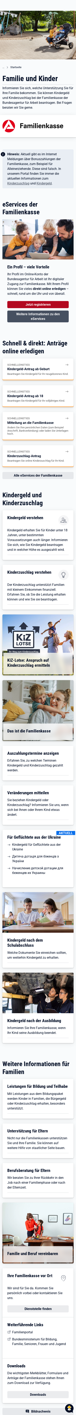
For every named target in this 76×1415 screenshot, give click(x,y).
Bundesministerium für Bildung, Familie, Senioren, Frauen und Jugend (39, 1341)
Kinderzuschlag (18, 183)
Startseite (15, 67)
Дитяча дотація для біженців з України (35, 858)
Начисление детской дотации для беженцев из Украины (37, 870)
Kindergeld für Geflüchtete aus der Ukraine (36, 847)
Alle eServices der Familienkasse (38, 475)
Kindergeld (44, 183)
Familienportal (22, 1332)
